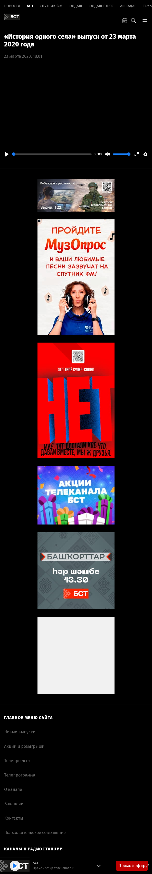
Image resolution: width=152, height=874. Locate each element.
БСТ (30, 6)
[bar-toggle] (144, 20)
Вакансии (13, 803)
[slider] (52, 154)
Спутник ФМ (51, 6)
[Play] (7, 154)
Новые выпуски (19, 732)
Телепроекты (17, 760)
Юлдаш (75, 6)
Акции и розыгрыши (24, 746)
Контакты (13, 818)
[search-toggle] (133, 20)
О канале (13, 789)
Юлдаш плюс (101, 6)
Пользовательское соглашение (35, 832)
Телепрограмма (19, 775)
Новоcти (12, 6)
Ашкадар (128, 6)
